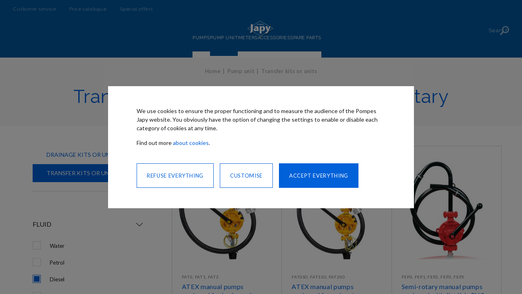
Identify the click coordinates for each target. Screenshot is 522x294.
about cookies (191, 142)
